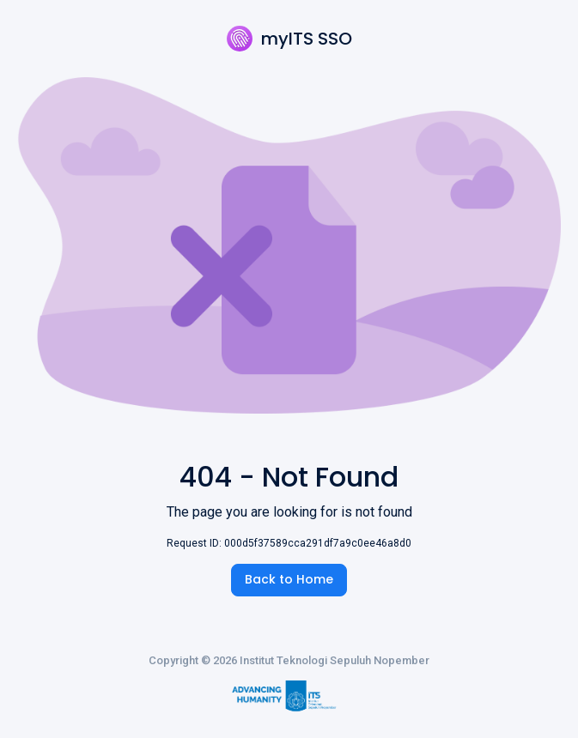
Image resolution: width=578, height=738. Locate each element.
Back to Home (289, 579)
